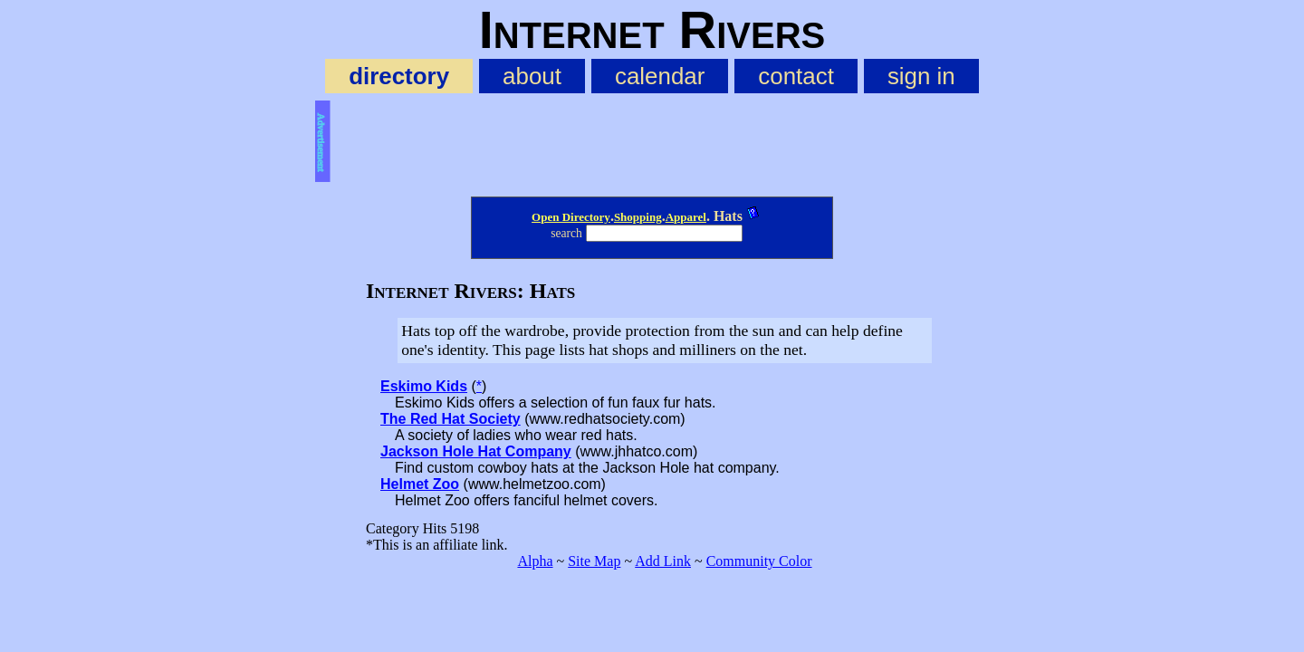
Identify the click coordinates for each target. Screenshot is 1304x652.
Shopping (638, 217)
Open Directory (571, 217)
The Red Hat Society (450, 419)
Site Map (594, 561)
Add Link (663, 561)
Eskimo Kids (423, 386)
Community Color (759, 561)
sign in (921, 76)
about (532, 76)
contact (796, 76)
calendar (660, 76)
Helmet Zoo (419, 484)
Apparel (686, 217)
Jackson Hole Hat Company (475, 451)
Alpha (534, 561)
